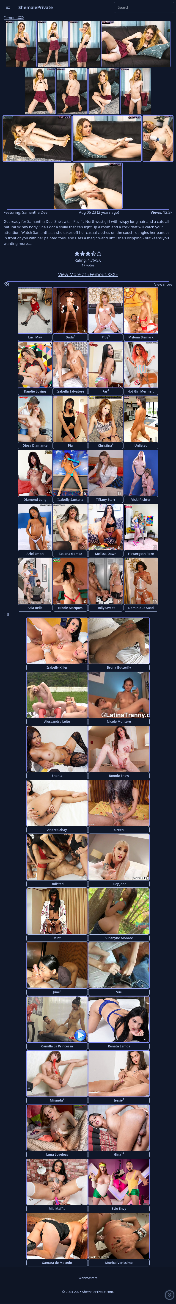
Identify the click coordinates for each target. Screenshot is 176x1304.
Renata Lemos (119, 1046)
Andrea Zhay (57, 830)
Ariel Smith (35, 553)
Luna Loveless (57, 1154)
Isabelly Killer (57, 667)
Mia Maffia (57, 1208)
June (57, 991)
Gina (119, 1154)
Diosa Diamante (35, 445)
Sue (119, 992)
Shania (57, 775)
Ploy (106, 337)
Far (105, 391)
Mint (57, 938)
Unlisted (141, 445)
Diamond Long (35, 499)
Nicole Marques (70, 608)
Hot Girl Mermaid (140, 391)
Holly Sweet (105, 608)
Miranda (57, 1100)
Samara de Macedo (57, 1262)
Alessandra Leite (57, 721)
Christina (105, 445)
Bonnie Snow (119, 775)
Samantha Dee (34, 212)
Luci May (35, 337)
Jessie (119, 1100)
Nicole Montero (119, 721)
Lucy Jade (119, 884)
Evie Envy (119, 1208)
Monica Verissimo (119, 1262)
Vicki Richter (141, 499)
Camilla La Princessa (57, 1046)
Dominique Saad (141, 608)
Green (119, 830)
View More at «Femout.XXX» (88, 274)
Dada (70, 337)
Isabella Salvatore (70, 391)
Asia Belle (35, 608)
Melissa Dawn (105, 553)
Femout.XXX (14, 17)
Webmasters (88, 1278)
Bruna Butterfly (119, 667)
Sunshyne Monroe (119, 938)
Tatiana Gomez (70, 553)
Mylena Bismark (141, 337)
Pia (70, 445)
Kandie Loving (35, 391)
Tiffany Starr (105, 499)
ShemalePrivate (35, 7)
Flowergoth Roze (141, 553)
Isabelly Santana (70, 499)
